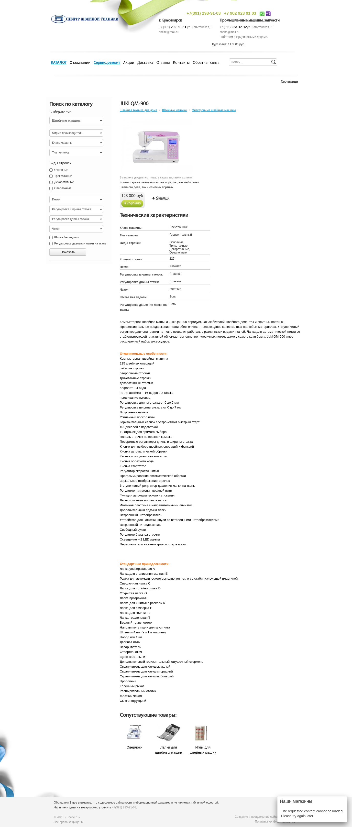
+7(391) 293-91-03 (203, 13)
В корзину (132, 203)
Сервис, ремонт (107, 63)
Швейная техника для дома (138, 110)
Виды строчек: (130, 243)
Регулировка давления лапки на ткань (77, 243)
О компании (80, 63)
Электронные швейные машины (214, 110)
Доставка (145, 63)
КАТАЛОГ (58, 63)
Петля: (124, 267)
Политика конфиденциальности (276, 821)
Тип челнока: (129, 235)
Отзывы (163, 63)
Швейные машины (174, 110)
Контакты (181, 63)
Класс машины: (131, 228)
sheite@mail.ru (168, 32)
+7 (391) (172, 27)
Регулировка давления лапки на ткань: (143, 307)
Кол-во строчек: (131, 259)
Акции (128, 63)
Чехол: (125, 289)
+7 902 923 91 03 (240, 13)
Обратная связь (206, 63)
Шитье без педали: (133, 297)
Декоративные (61, 182)
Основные (58, 170)
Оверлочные (57, 188)
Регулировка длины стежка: (140, 282)
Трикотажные (57, 176)
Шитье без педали (64, 237)
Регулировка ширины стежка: (141, 274)
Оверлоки (134, 747)
